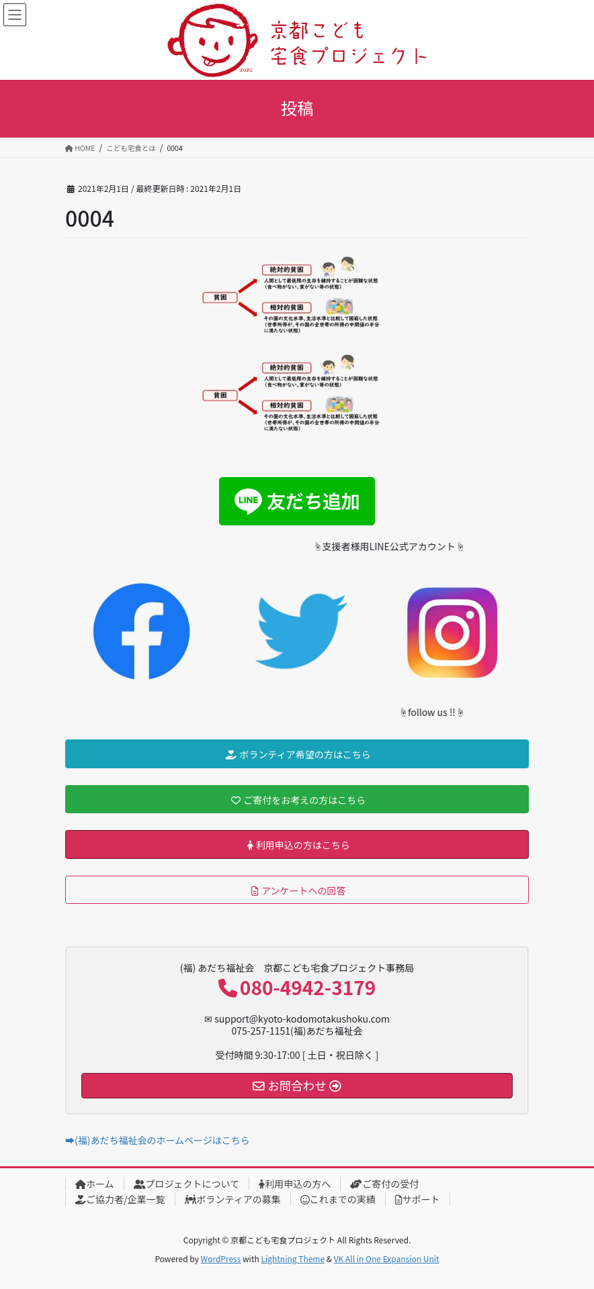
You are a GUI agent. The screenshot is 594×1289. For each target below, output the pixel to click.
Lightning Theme (293, 1258)
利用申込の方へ (295, 1183)
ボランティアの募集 (233, 1199)
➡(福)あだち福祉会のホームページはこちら (157, 1140)
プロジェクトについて (187, 1183)
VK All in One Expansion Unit (386, 1258)
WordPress (221, 1258)
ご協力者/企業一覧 (120, 1199)
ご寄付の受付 (384, 1183)
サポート (417, 1199)
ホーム (94, 1183)
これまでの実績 (338, 1199)
